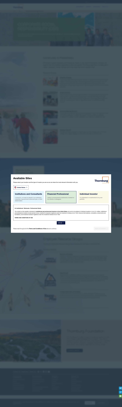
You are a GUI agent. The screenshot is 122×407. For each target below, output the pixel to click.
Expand (60, 223)
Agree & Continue (101, 228)
